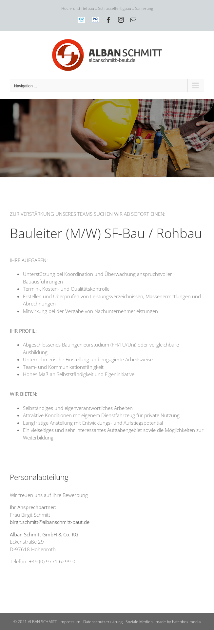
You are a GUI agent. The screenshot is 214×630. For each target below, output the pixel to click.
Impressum (70, 621)
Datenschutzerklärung (103, 621)
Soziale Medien (139, 621)
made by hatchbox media (178, 621)
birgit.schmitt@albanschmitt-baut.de (49, 522)
